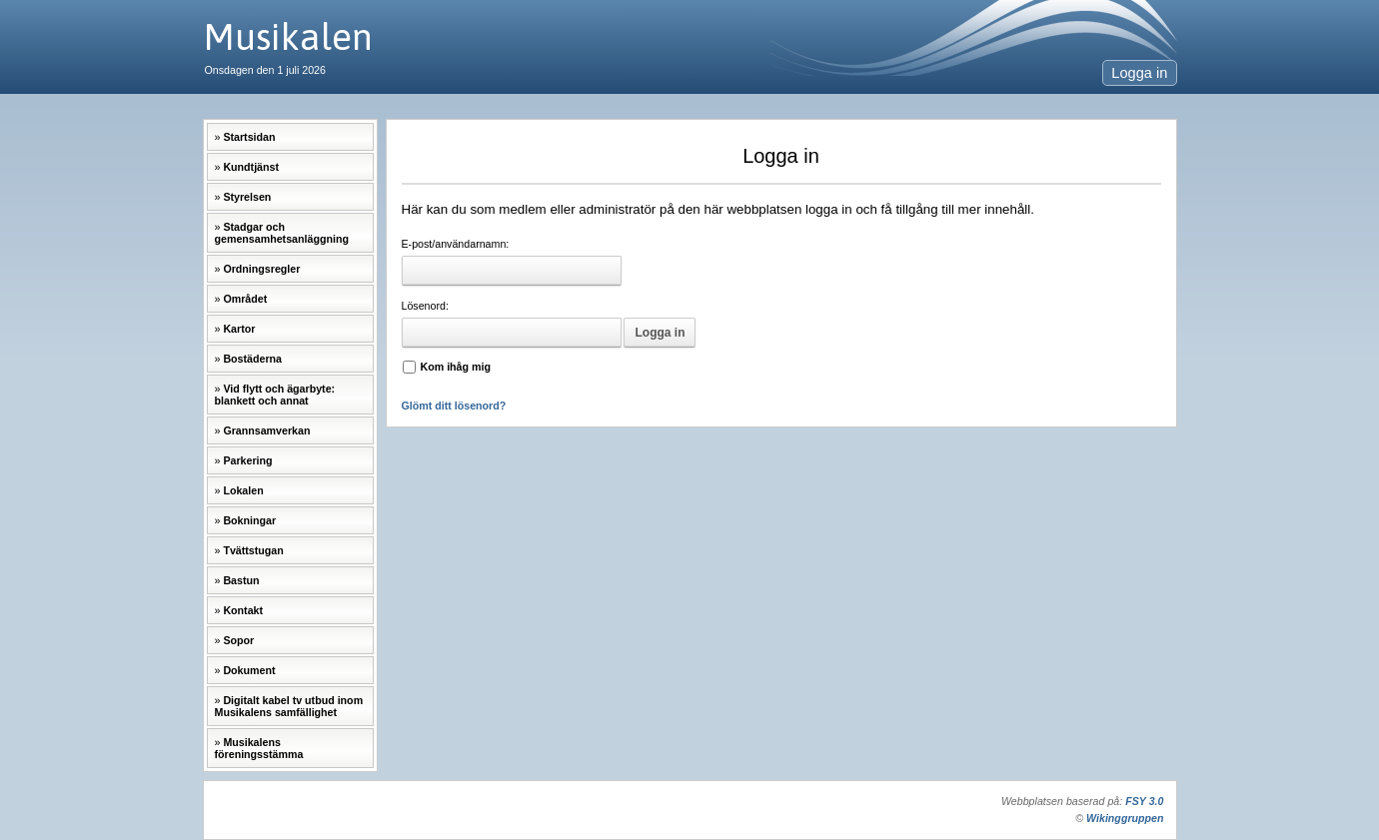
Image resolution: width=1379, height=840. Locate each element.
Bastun (241, 580)
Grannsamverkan (266, 430)
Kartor (239, 329)
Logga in (1139, 73)
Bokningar (249, 520)
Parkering (247, 460)
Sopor (238, 640)
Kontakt (243, 610)
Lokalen (243, 490)
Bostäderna (252, 359)
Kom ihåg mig (456, 367)
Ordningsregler (261, 269)
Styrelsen (247, 197)
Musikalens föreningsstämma (259, 748)
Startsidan (249, 137)
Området (245, 299)
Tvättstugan (253, 550)
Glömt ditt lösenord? (454, 406)
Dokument (249, 670)
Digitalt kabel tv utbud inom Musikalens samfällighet (289, 706)
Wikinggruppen (1124, 818)
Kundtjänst (251, 167)
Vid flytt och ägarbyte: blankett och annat (275, 395)
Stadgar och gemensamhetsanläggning (282, 233)
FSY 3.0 (1144, 801)
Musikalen (288, 36)
